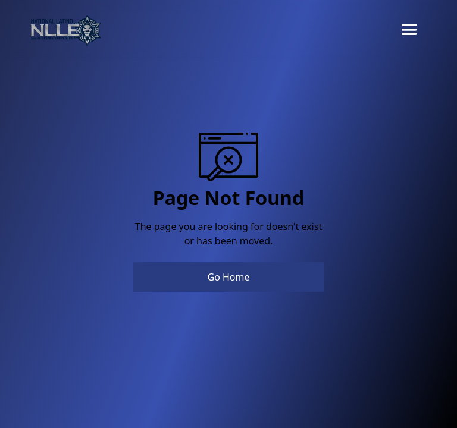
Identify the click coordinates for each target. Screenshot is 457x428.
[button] (409, 30)
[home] (65, 30)
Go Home (228, 277)
